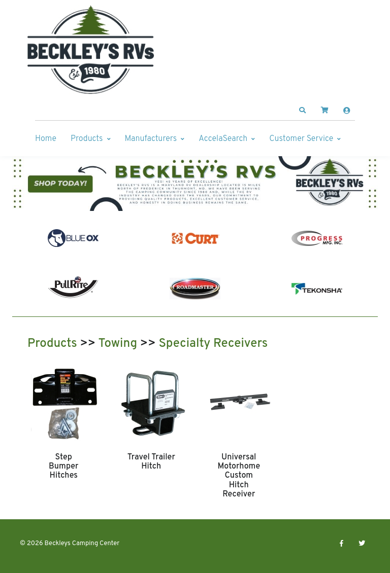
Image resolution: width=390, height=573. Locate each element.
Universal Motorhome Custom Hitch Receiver (238, 476)
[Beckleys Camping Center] (90, 49)
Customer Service (301, 139)
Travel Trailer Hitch (151, 462)
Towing (117, 343)
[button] (303, 110)
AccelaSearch (223, 139)
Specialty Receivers (213, 343)
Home (45, 139)
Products (87, 139)
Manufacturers (151, 139)
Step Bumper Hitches (63, 466)
